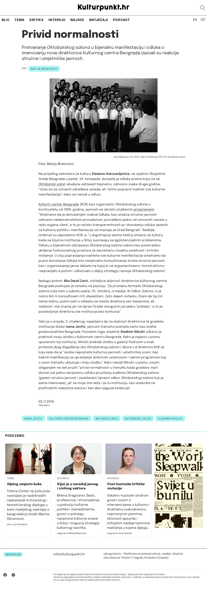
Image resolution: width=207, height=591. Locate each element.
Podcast (121, 20)
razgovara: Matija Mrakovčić (72, 533)
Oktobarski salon (138, 419)
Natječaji (98, 20)
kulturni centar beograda (69, 419)
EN (195, 19)
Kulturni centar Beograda (59, 204)
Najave (77, 20)
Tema (19, 20)
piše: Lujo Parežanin (17, 524)
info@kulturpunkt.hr (69, 554)
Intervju (57, 20)
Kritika (36, 20)
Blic (6, 20)
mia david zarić (107, 419)
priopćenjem (144, 209)
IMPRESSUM (13, 554)
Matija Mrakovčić (44, 69)
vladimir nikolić (170, 419)
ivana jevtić (33, 419)
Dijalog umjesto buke (24, 484)
